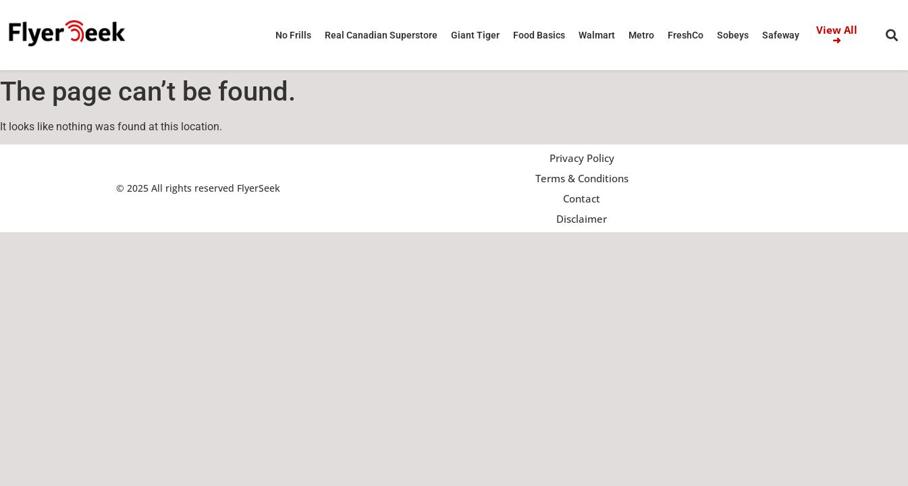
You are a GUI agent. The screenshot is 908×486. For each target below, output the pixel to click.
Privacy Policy (582, 158)
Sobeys (733, 35)
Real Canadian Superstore (381, 35)
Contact (581, 198)
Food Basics (539, 35)
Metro (641, 35)
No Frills (293, 35)
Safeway (780, 35)
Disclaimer (581, 218)
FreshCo (685, 35)
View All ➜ (836, 35)
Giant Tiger (475, 35)
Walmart (597, 35)
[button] (891, 35)
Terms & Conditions (582, 178)
